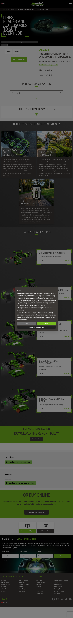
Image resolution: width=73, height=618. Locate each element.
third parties (47, 300)
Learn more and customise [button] (36, 327)
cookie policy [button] (49, 298)
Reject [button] (26, 323)
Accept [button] (46, 323)
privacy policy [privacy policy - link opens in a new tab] (22, 295)
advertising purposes (22, 307)
